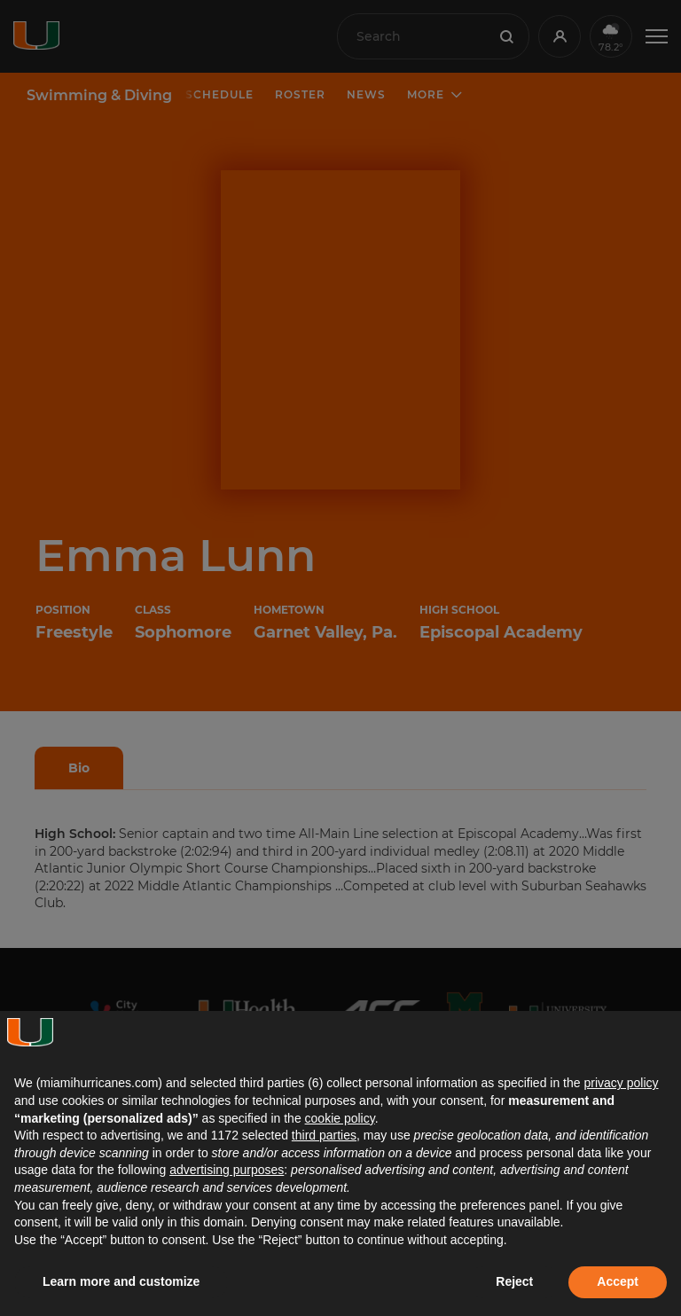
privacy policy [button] (620, 1083)
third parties (324, 1135)
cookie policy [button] (340, 1118)
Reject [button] (514, 1281)
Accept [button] (617, 1281)
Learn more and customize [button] (121, 1281)
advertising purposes (226, 1170)
